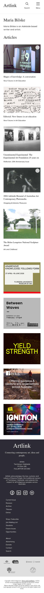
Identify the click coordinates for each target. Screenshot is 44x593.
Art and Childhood (10, 249)
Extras (8, 512)
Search (8, 551)
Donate (9, 545)
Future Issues (11, 529)
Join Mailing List (12, 522)
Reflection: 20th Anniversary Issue (16, 162)
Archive (8, 506)
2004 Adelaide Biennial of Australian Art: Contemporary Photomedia (21, 197)
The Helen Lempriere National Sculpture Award (21, 244)
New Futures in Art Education (15, 81)
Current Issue (11, 500)
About (8, 538)
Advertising (10, 542)
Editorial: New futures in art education (20, 117)
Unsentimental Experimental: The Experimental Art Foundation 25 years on (21, 156)
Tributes (9, 509)
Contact (9, 548)
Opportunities (11, 532)
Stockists (9, 525)
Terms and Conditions (28, 581)
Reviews (9, 503)
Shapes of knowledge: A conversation (20, 77)
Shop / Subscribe (12, 519)
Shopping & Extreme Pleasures (15, 203)
